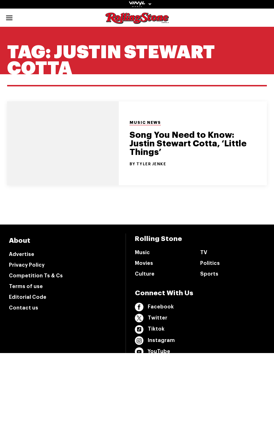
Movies (144, 263)
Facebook (154, 307)
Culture (144, 273)
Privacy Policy (27, 264)
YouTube (152, 351)
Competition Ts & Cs (36, 275)
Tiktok (149, 329)
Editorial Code (27, 297)
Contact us (23, 307)
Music (142, 252)
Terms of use (26, 286)
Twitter (151, 318)
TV (203, 252)
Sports (209, 273)
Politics (210, 263)
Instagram (155, 340)
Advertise (21, 254)
